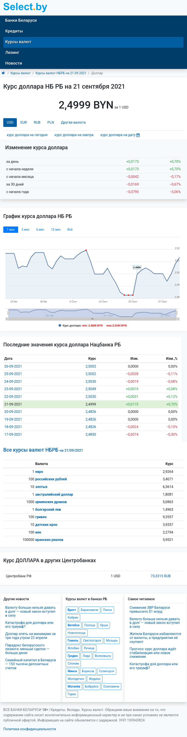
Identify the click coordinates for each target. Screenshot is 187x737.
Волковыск (103, 656)
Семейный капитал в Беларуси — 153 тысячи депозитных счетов (30, 664)
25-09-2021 (13, 374)
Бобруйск (92, 686)
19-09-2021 (13, 419)
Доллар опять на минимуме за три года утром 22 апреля (30, 636)
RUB (37, 122)
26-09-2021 (13, 366)
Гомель (73, 640)
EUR (23, 122)
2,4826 (91, 412)
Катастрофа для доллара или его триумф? (29, 625)
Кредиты (14, 30)
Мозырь (112, 640)
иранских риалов (49, 540)
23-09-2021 (13, 389)
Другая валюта (73, 122)
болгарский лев (48, 509)
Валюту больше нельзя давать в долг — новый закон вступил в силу (30, 611)
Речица (89, 648)
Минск (72, 671)
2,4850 (91, 434)
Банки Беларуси (21, 20)
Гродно (73, 656)
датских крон (46, 525)
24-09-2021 (13, 381)
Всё (70, 229)
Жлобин (73, 648)
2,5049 (91, 389)
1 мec (11, 229)
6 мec (40, 229)
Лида (86, 656)
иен (38, 532)
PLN (50, 122)
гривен (41, 517)
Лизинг (12, 52)
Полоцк (89, 625)
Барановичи (89, 610)
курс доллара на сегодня (27, 135)
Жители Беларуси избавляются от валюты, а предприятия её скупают (155, 638)
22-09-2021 (13, 397)
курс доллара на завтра (74, 135)
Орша (104, 625)
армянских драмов (51, 502)
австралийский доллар (54, 494)
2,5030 (91, 381)
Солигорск (106, 671)
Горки (72, 694)
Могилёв (74, 686)
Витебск (74, 625)
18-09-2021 (13, 427)
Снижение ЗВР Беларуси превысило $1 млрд (150, 609)
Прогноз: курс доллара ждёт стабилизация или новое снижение (153, 653)
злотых (41, 487)
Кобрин (73, 617)
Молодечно (76, 679)
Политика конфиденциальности (29, 729)
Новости (13, 63)
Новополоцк (77, 633)
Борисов (88, 671)
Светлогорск (92, 640)
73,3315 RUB (161, 576)
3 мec (25, 229)
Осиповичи (111, 686)
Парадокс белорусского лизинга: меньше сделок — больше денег (27, 649)
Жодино (94, 679)
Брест (72, 610)
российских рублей (51, 479)
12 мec (56, 229)
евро (39, 472)
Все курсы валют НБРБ (43, 450)
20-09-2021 (13, 412)
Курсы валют (18, 41)
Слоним (73, 663)
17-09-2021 (13, 434)
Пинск (107, 610)
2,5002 (91, 366)
